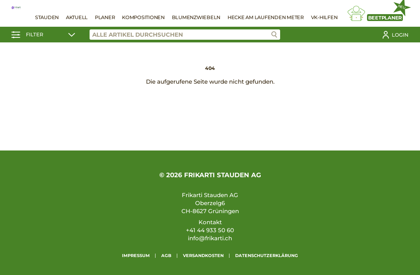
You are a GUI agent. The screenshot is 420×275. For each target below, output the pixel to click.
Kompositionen (143, 17)
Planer (105, 17)
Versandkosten (203, 255)
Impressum (136, 255)
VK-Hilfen (324, 17)
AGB (166, 255)
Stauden (47, 17)
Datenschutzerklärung (266, 255)
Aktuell (77, 17)
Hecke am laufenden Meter (266, 17)
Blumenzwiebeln (196, 17)
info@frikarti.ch (210, 238)
